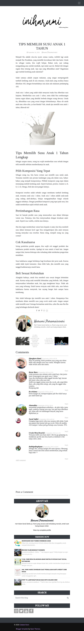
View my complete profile (42, 530)
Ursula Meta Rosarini (37, 433)
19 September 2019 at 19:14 (45, 392)
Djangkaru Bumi (35, 358)
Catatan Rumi (24, 625)
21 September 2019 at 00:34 (46, 419)
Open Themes (35, 629)
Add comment (21, 460)
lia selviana (33, 392)
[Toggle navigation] (79, 3)
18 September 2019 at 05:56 (49, 358)
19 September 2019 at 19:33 (45, 405)
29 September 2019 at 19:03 (50, 447)
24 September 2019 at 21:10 (52, 433)
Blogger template (22, 629)
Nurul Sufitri (33, 419)
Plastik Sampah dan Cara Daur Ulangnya (49, 341)
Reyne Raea (33, 372)
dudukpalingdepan (35, 447)
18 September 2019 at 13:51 (45, 372)
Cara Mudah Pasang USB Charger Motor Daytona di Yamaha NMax (35, 340)
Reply (66, 371)
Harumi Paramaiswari (42, 521)
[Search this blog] (40, 598)
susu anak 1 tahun (39, 95)
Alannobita (33, 405)
